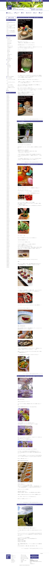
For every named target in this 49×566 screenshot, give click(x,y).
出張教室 (22, 561)
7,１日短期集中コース (9, 47)
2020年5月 (8, 130)
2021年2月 (8, 119)
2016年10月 (8, 188)
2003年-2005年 (9, 65)
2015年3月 (8, 214)
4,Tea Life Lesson (25, 502)
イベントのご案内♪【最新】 (11, 30)
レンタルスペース (13, 561)
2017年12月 (8, 169)
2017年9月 (8, 173)
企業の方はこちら (13, 560)
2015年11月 (8, 203)
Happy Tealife (26, 548)
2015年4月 (8, 213)
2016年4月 (8, 196)
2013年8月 (8, 236)
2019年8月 (8, 141)
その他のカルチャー (9, 54)
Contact (40, 13)
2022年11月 (8, 100)
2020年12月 (8, 122)
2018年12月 (8, 152)
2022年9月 (8, 101)
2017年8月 (8, 174)
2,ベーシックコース (9, 40)
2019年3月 (8, 148)
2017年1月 (8, 184)
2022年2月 (8, 108)
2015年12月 (8, 202)
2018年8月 (8, 158)
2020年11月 (8, 123)
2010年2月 (8, 257)
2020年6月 (8, 129)
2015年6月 (8, 210)
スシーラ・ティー (40, 502)
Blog (22, 13)
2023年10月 (8, 97)
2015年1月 (8, 217)
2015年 (8, 72)
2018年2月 (8, 166)
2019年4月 (8, 147)
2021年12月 (8, 111)
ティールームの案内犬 (20, 121)
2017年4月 (8, 180)
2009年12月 (8, 258)
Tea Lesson (16, 13)
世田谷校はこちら (32, 563)
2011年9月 (8, 247)
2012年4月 (8, 242)
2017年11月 (8, 170)
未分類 (8, 90)
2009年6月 (8, 261)
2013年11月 (8, 235)
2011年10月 (8, 246)
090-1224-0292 (36, 560)
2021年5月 (8, 118)
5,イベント (8, 44)
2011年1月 (8, 253)
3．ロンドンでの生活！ (10, 84)
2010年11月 (8, 254)
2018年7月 (8, 159)
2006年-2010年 (9, 66)
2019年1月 (8, 151)
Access (35, 13)
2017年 (8, 73)
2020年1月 (8, 136)
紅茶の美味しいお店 (9, 58)
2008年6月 (8, 264)
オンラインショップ (13, 557)
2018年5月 (8, 162)
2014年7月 (8, 225)
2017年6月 (8, 177)
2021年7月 (8, 115)
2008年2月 (8, 265)
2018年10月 (8, 155)
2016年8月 (8, 191)
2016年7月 (8, 192)
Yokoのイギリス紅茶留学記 (10, 76)
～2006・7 (8, 61)
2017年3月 (8, 181)
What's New (8, 51)
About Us (9, 13)
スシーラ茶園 (22, 559)
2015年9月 (8, 206)
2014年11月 (8, 220)
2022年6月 (8, 104)
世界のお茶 (8, 55)
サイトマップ (12, 562)
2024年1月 (8, 96)
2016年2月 (8, 199)
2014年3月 (8, 231)
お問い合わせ (12, 559)
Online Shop (29, 13)
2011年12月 (8, 243)
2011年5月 (8, 250)
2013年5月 (8, 239)
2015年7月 (8, 209)
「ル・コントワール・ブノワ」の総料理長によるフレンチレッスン (27, 164)
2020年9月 (8, 126)
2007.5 (8, 62)
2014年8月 (8, 224)
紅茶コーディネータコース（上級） (24, 557)
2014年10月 (8, 221)
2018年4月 (8, 163)
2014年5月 (8, 228)
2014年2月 (8, 232)
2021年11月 (8, 112)
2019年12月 (8, 137)
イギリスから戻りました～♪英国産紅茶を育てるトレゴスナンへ (27, 504)
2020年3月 (8, 133)
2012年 (8, 69)
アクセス (12, 558)
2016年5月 (8, 195)
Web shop (8, 50)
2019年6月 (8, 144)
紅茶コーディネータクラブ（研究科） (25, 558)
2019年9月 (8, 140)
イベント (22, 562)
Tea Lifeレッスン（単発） (23, 560)
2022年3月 (8, 107)
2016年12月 (8, 185)
